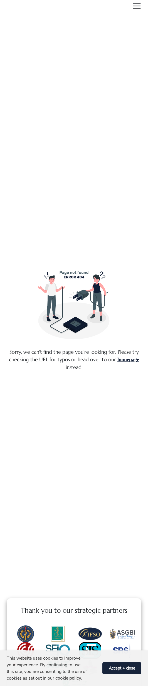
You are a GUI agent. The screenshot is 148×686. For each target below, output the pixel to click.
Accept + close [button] (122, 668)
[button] (96, 668)
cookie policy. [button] (68, 678)
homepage (128, 359)
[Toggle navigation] (135, 6)
